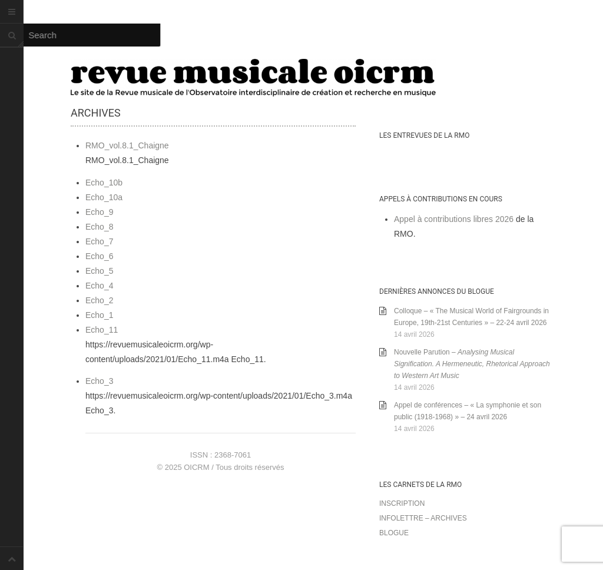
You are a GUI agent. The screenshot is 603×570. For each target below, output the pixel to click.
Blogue (394, 533)
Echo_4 (99, 285)
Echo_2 (99, 300)
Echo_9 (99, 212)
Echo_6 (99, 256)
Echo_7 (99, 241)
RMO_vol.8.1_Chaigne (127, 145)
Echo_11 (101, 329)
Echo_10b (103, 182)
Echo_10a (103, 197)
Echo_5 (99, 271)
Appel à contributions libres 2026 (453, 219)
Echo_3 (99, 381)
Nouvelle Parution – (472, 364)
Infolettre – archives (423, 518)
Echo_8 (99, 226)
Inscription (402, 503)
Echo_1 (99, 315)
